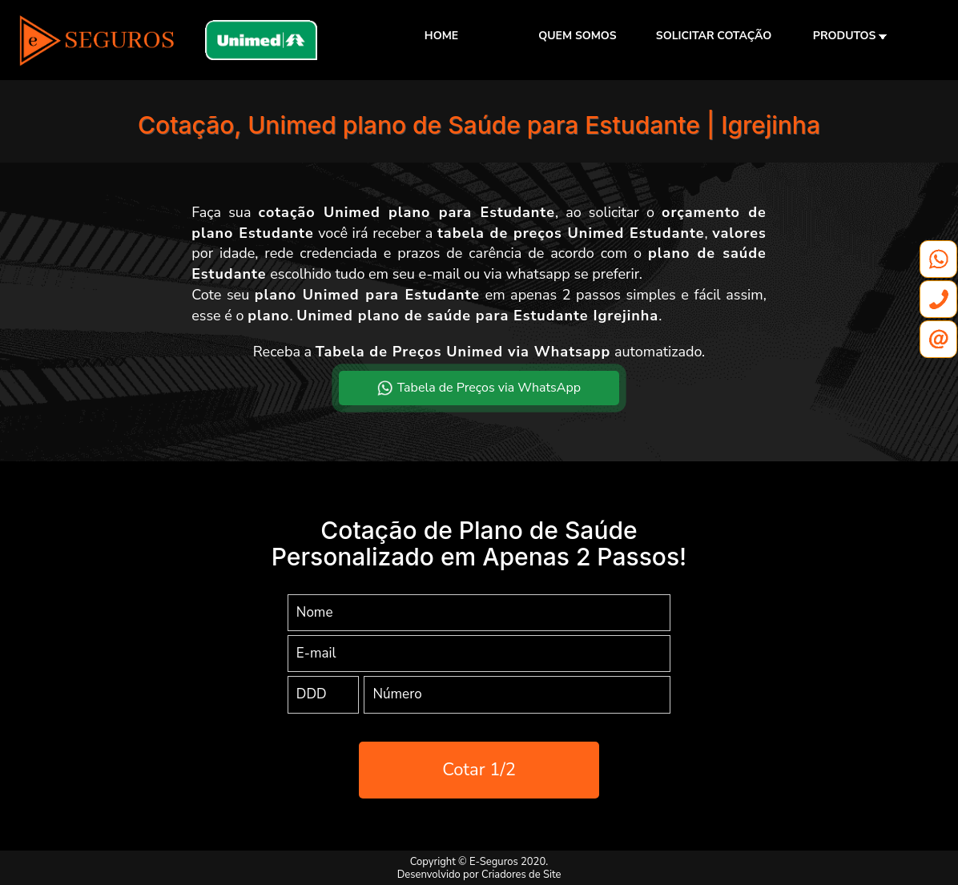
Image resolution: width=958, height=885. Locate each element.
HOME (441, 35)
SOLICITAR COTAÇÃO (713, 35)
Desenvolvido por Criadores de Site (479, 874)
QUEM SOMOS (577, 35)
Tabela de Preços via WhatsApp (479, 387)
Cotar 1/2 (479, 770)
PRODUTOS (850, 35)
